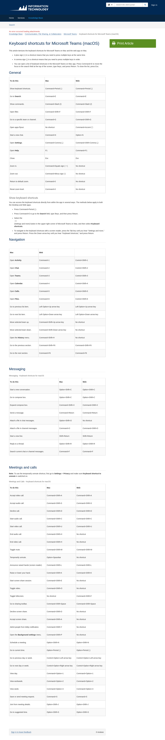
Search (13, 24)
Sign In (154, 5)
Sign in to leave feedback (21, 732)
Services (21, 18)
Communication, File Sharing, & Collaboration (43, 34)
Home (11, 18)
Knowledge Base (35, 18)
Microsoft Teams (70, 34)
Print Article (123, 43)
